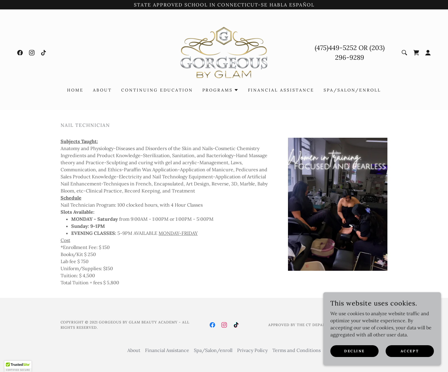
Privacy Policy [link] (252, 350)
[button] (428, 53)
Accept (410, 351)
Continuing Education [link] (157, 90)
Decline (354, 351)
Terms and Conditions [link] (296, 350)
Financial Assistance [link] (281, 90)
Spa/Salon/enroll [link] (352, 90)
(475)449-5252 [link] (336, 48)
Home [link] (75, 90)
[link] (20, 53)
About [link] (102, 90)
